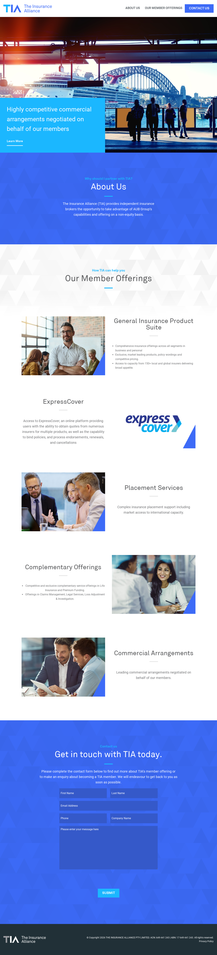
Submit (108, 893)
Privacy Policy (206, 941)
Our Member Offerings (163, 8)
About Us (132, 8)
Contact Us (199, 8)
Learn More (15, 141)
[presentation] (85, 878)
